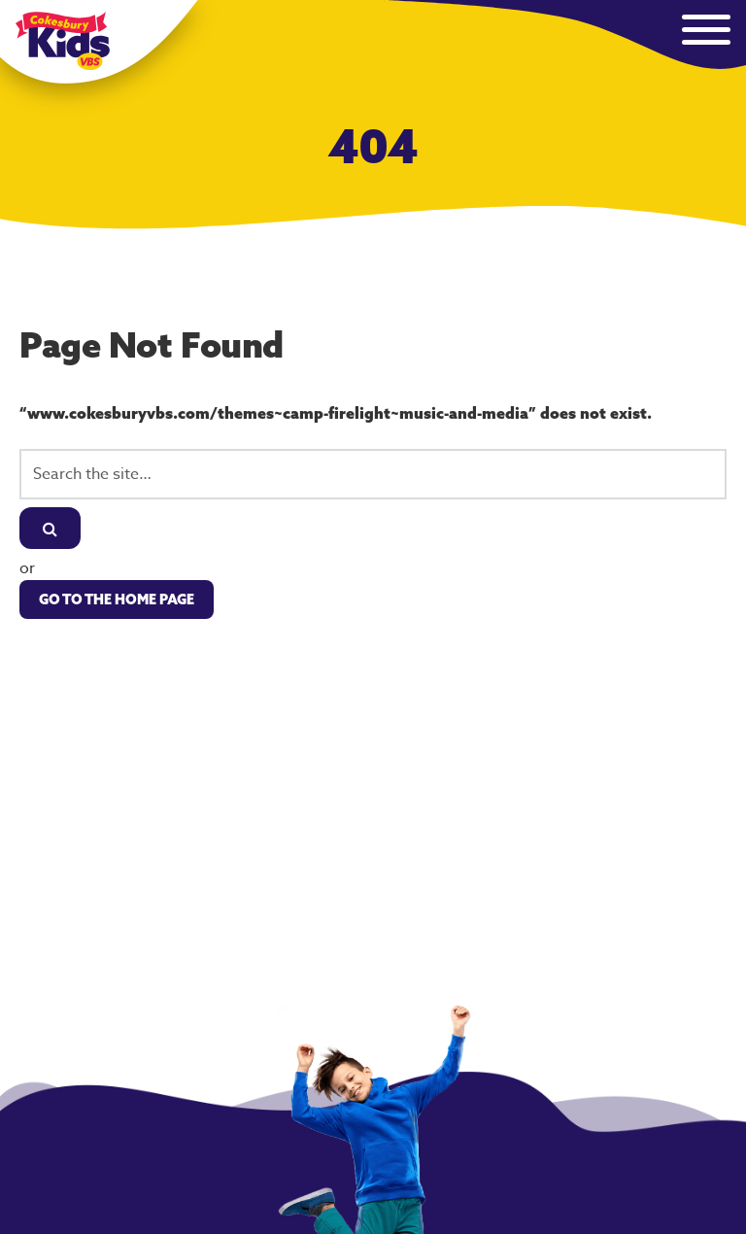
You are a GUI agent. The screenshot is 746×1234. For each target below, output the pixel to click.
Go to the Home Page (116, 599)
